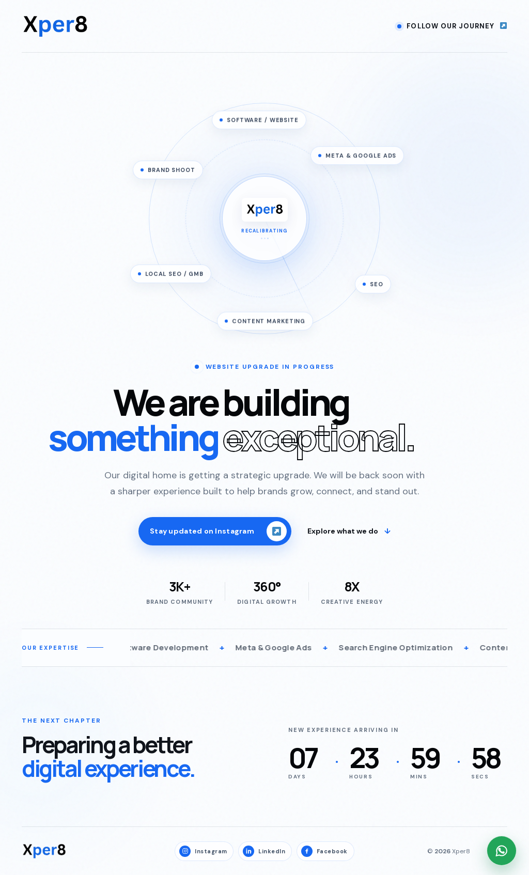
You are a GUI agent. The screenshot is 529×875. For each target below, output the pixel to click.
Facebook (324, 851)
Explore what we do (349, 532)
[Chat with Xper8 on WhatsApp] (502, 851)
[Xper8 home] (55, 26)
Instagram (203, 851)
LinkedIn (264, 851)
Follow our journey (452, 26)
